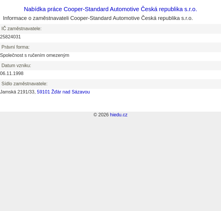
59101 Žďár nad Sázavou (63, 91)
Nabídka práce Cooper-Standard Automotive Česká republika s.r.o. (110, 9)
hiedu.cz (119, 114)
